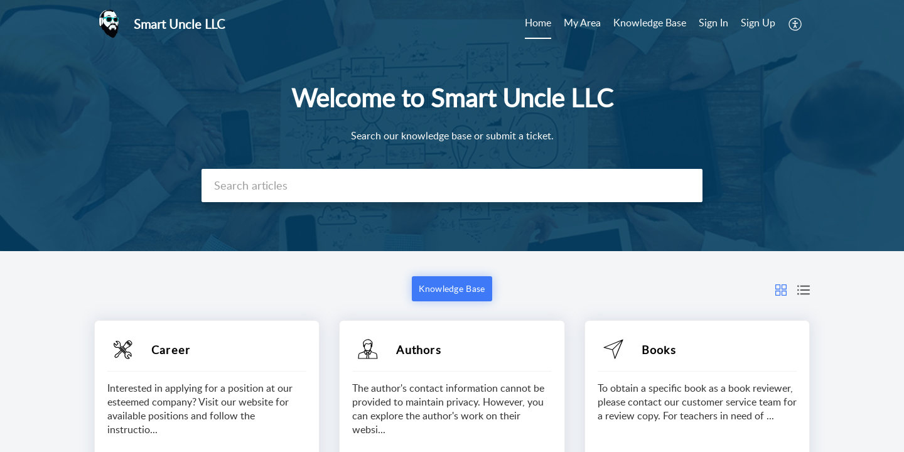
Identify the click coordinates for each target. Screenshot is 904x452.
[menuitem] (538, 24)
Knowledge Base (649, 23)
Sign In (713, 23)
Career (170, 349)
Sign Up (758, 23)
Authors (418, 349)
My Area (582, 23)
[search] (452, 185)
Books (659, 349)
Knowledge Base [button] (452, 288)
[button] (796, 23)
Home (538, 23)
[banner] (452, 125)
